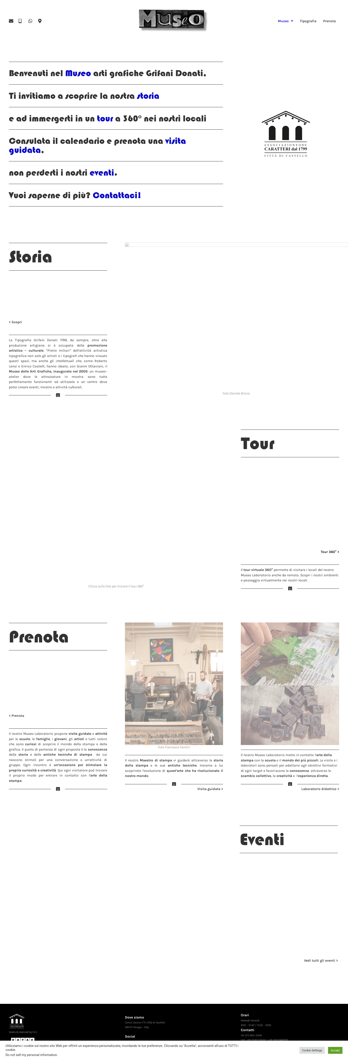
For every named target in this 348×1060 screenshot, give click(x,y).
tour (105, 118)
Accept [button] (335, 1050)
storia (147, 96)
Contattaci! (117, 195)
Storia (30, 256)
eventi (100, 172)
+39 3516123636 (255, 1034)
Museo (285, 21)
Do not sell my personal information (31, 1055)
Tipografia (308, 21)
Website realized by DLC (23, 1026)
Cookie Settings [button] (312, 1050)
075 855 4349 (253, 1029)
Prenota (329, 21)
